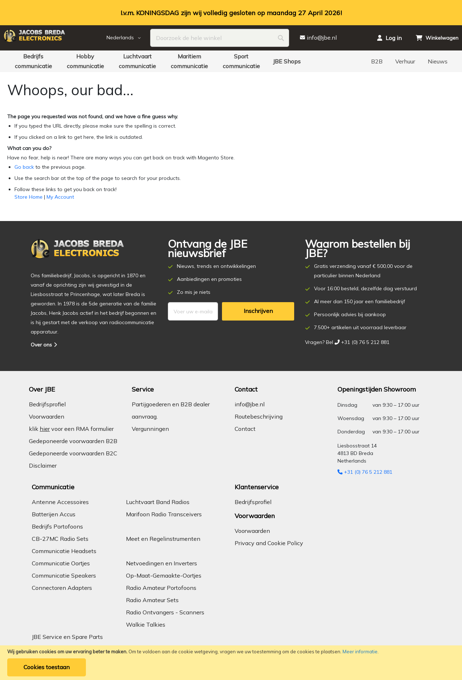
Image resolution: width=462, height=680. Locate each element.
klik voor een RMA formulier (71, 428)
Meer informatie (360, 651)
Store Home (28, 197)
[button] (128, 38)
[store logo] (54, 38)
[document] (231, 662)
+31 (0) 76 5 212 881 (364, 472)
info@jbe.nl (250, 404)
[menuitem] (33, 61)
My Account (60, 197)
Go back (24, 167)
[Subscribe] (258, 311)
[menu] (231, 61)
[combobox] (219, 38)
